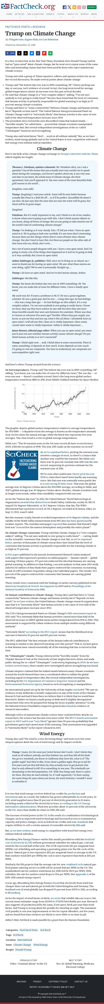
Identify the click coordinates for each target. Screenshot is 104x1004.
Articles (19, 14)
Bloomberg (14, 892)
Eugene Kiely (31, 39)
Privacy (37, 981)
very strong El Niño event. (59, 483)
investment (11, 796)
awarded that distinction (33, 502)
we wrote (56, 898)
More (94, 14)
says (14, 443)
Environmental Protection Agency (23, 684)
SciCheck (39, 27)
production (74, 793)
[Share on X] (19, 53)
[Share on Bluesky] (32, 53)
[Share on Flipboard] (44, 53)
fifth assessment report (80, 613)
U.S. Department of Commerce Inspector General (50, 681)
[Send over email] (50, 53)
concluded (78, 689)
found (69, 706)
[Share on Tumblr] (38, 53)
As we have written (23, 601)
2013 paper (13, 554)
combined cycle (74, 864)
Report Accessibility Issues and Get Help (52, 987)
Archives (21, 981)
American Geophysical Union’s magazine (30, 586)
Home (9, 14)
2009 (82, 662)
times (25, 665)
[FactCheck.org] (30, 8)
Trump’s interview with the (79, 154)
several (18, 665)
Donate (50, 14)
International (24, 939)
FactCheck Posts (17, 27)
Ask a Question (35, 14)
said (92, 458)
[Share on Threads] (25, 53)
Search (84, 14)
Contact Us (80, 981)
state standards (80, 822)
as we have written (20, 830)
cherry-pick (78, 474)
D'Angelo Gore (16, 39)
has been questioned (77, 520)
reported (57, 524)
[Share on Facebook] (10, 53)
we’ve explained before (56, 452)
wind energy (41, 944)
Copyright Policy (58, 981)
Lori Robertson (50, 39)
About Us (73, 14)
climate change (22, 944)
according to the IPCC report (41, 632)
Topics (60, 14)
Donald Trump (23, 949)
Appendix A (82, 874)
